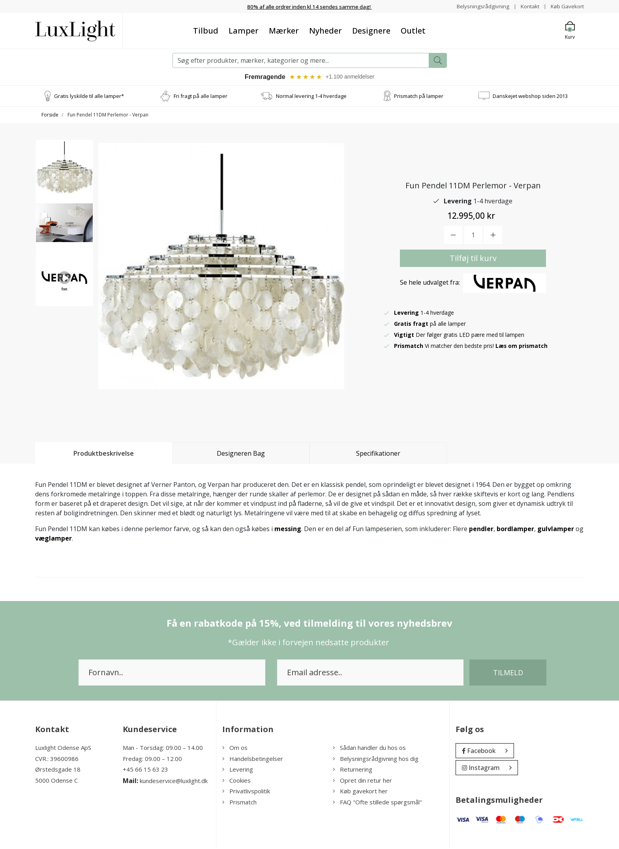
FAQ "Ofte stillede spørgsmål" (377, 803)
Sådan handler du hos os (369, 749)
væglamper (53, 539)
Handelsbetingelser (252, 760)
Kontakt (527, 6)
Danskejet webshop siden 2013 (530, 96)
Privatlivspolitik (246, 792)
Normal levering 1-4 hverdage (311, 96)
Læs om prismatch (521, 347)
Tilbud (205, 30)
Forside (49, 116)
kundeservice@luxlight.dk (174, 782)
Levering (237, 770)
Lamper (244, 30)
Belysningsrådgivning (479, 6)
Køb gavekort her (360, 792)
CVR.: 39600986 (57, 760)
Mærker (284, 30)
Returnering (352, 770)
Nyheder (325, 30)
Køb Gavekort (566, 6)
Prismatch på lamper (418, 96)
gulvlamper (555, 530)
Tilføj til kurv (473, 259)
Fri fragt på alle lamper (200, 96)
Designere (371, 30)
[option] (64, 172)
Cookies (236, 781)
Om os (235, 749)
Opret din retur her (362, 781)
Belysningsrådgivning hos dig (375, 760)
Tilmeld (508, 673)
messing (287, 530)
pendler (481, 530)
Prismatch (239, 803)
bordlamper (515, 530)
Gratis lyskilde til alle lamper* (89, 96)
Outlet (413, 30)
